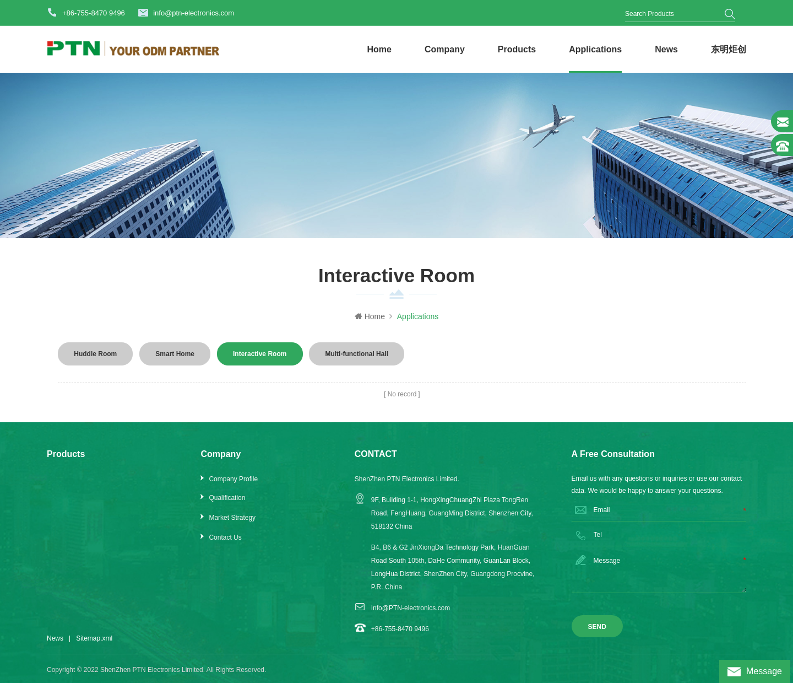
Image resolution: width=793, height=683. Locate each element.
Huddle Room (96, 354)
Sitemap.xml (94, 638)
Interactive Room (266, 354)
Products (517, 49)
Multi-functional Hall (366, 354)
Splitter (65, 557)
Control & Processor (84, 617)
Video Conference (81, 479)
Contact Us (225, 537)
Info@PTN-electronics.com (410, 608)
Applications (595, 49)
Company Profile (233, 479)
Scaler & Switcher (81, 498)
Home (379, 49)
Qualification (227, 498)
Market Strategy (232, 517)
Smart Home (178, 354)
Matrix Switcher (77, 517)
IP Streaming (74, 597)
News (666, 49)
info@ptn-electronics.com (193, 13)
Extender (68, 537)
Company (445, 49)
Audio (63, 577)
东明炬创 (728, 49)
